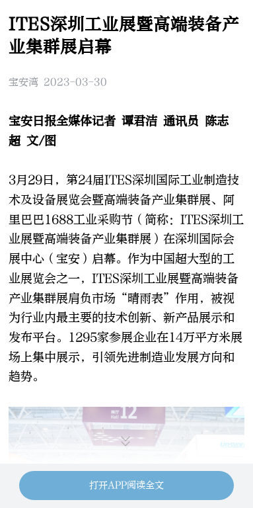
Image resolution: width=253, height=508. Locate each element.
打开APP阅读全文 (126, 485)
